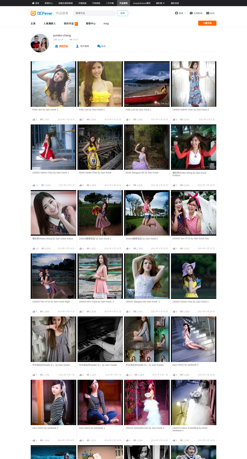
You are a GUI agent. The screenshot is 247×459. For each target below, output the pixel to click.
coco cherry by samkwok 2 (45, 428)
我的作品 (71, 24)
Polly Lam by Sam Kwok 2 (92, 109)
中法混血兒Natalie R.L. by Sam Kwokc (51, 365)
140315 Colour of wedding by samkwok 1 (99, 448)
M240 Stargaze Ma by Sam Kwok (142, 172)
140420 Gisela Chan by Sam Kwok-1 (190, 301)
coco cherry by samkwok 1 (92, 428)
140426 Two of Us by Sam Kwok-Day (190, 238)
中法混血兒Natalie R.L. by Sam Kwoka (145, 365)
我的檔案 (84, 46)
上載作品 (207, 23)
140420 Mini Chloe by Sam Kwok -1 (96, 301)
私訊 (103, 46)
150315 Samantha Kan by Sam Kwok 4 (145, 385)
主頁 (33, 23)
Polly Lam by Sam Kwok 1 (138, 109)
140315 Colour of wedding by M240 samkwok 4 (189, 386)
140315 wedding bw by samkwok (142, 448)
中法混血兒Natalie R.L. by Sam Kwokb (98, 365)
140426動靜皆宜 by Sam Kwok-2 (142, 238)
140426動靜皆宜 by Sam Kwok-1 (95, 238)
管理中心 (91, 23)
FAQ (106, 23)
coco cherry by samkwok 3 (185, 365)
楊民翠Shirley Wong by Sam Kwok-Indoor (52, 238)
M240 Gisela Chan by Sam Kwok (95, 172)
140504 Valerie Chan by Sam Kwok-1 (50, 172)
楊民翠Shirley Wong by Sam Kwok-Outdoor (189, 174)
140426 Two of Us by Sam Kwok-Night (51, 301)
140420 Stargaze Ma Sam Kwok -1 (143, 301)
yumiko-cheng (62, 35)
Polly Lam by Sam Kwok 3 (45, 109)
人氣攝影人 (49, 23)
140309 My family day (183, 448)
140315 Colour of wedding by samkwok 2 (52, 448)
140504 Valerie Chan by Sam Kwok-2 (190, 109)
